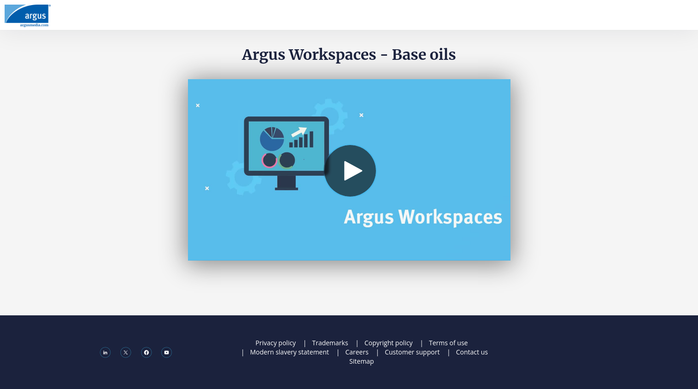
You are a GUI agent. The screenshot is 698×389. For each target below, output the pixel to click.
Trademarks (330, 342)
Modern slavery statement (289, 352)
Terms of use (448, 342)
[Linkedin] (105, 351)
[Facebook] (146, 351)
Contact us (472, 352)
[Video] (349, 170)
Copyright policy (388, 342)
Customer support (412, 352)
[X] (125, 351)
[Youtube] (166, 351)
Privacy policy (276, 342)
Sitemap (361, 361)
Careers (356, 352)
